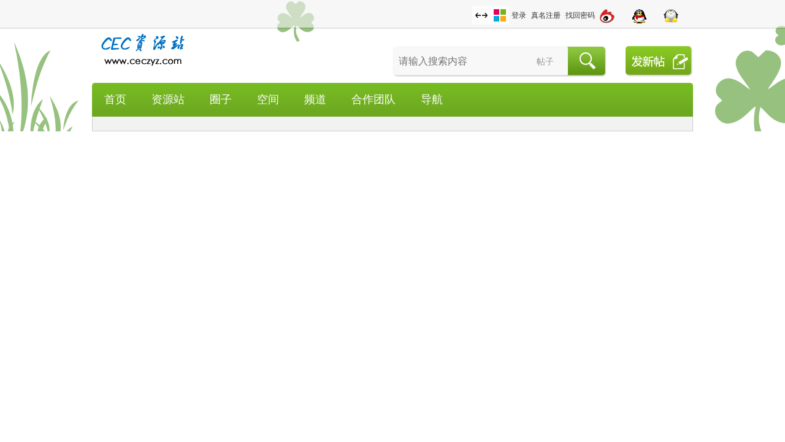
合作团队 (373, 99)
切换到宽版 (481, 15)
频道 (315, 99)
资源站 (168, 99)
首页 (115, 99)
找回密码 (580, 15)
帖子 (545, 61)
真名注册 (546, 15)
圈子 (221, 99)
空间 (268, 99)
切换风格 (500, 15)
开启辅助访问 (469, 8)
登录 (518, 15)
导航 (432, 99)
